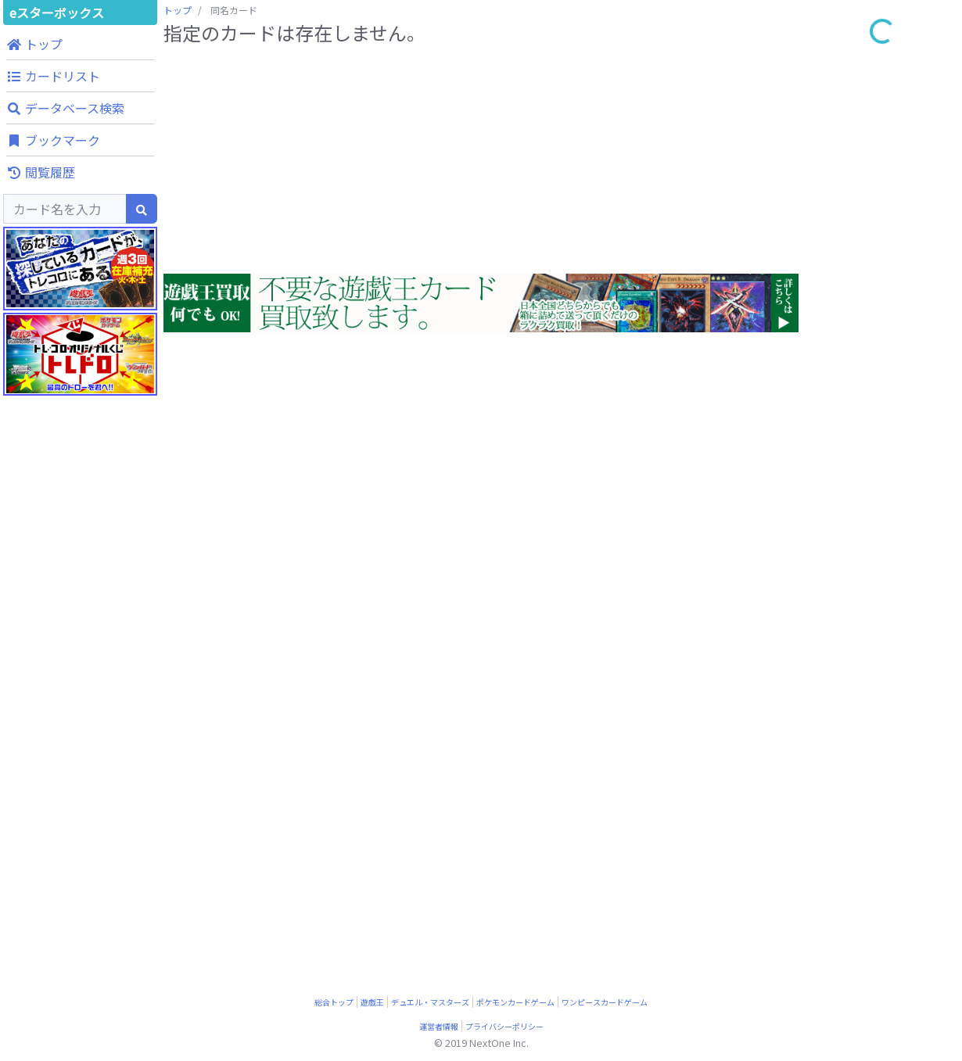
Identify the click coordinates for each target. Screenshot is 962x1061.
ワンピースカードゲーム (605, 1002)
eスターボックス (56, 12)
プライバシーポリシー (504, 1026)
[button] (80, 43)
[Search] (65, 209)
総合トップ (334, 1002)
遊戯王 (372, 1002)
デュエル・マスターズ (430, 1002)
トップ (177, 9)
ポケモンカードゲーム (515, 1002)
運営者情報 (438, 1026)
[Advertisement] (80, 742)
